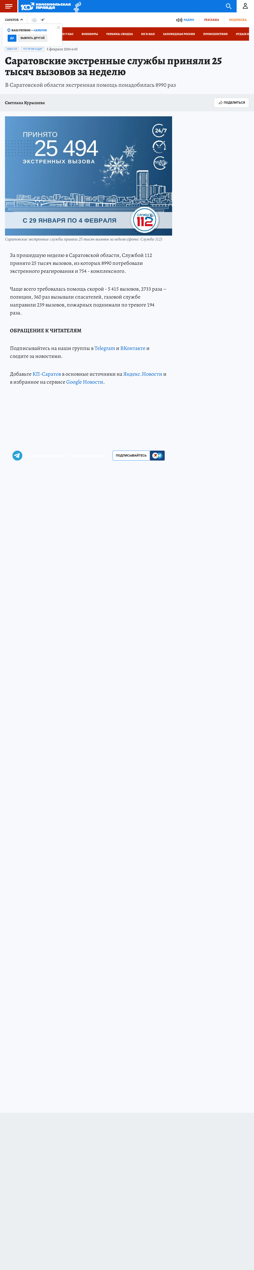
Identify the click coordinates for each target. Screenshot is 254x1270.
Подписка (238, 20)
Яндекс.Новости (142, 374)
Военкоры (90, 34)
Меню (6, 6)
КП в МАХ (148, 34)
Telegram (105, 348)
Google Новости (84, 382)
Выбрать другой (33, 38)
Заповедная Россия (179, 34)
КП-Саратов (46, 374)
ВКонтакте (132, 348)
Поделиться (231, 103)
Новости (12, 49)
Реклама (211, 20)
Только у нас (63, 34)
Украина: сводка (119, 34)
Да (12, 38)
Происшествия (215, 34)
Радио (189, 20)
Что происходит (32, 49)
